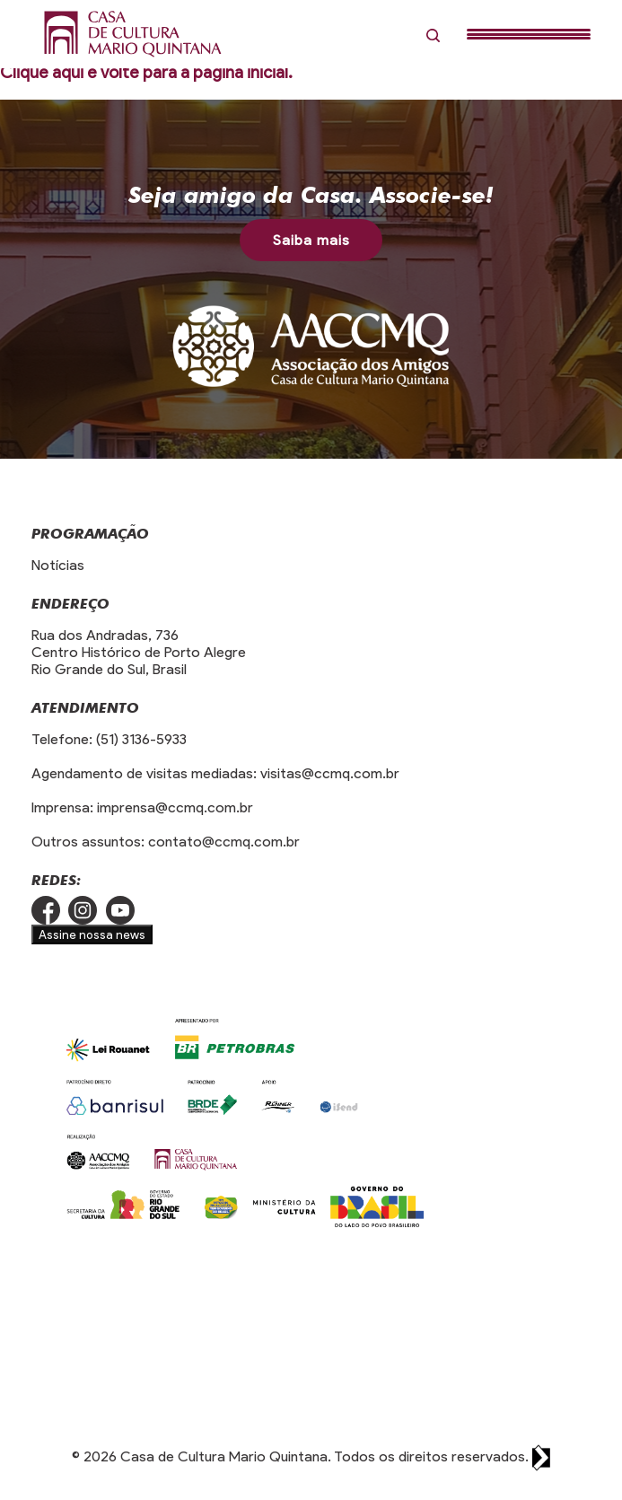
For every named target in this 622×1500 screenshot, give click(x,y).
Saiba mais (311, 240)
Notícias (57, 565)
